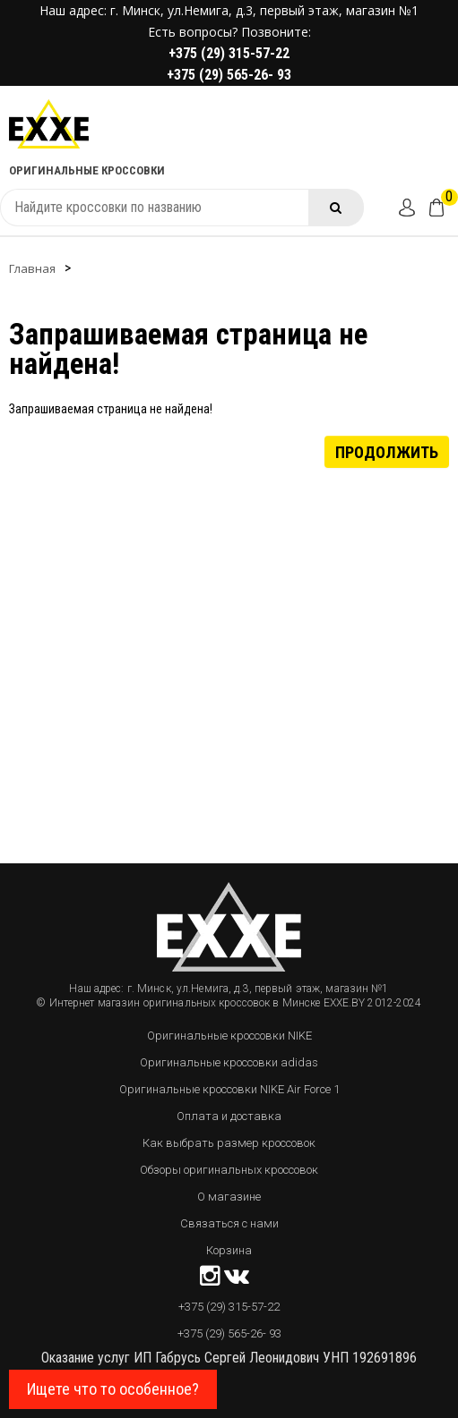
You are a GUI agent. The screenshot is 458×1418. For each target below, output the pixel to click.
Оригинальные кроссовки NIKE (229, 1035)
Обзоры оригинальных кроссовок (229, 1169)
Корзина (229, 1250)
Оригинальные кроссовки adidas (229, 1062)
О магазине (229, 1196)
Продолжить (386, 451)
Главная (32, 268)
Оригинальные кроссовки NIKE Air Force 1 (229, 1089)
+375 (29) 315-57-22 (229, 53)
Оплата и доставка (229, 1116)
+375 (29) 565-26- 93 (229, 74)
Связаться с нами (229, 1223)
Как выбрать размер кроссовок (229, 1143)
